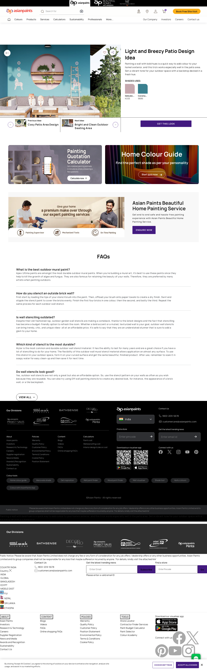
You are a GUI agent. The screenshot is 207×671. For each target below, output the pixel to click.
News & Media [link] (12, 458)
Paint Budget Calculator (132, 627)
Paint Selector (127, 631)
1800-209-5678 (170, 415)
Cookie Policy (87, 642)
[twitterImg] (192, 637)
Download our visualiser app (129, 447)
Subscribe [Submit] (146, 569)
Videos (43, 624)
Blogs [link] (60, 440)
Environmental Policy (90, 635)
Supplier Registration (11, 635)
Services (44, 19)
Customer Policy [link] (39, 447)
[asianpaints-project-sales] (102, 544)
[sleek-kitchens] (18, 544)
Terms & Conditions (90, 638)
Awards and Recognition (12, 642)
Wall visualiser (139, 480)
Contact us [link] (11, 468)
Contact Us (164, 408)
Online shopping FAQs (51, 631)
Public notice (12, 509)
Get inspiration (67, 480)
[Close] (201, 664)
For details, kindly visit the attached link (136, 559)
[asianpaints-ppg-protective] (158, 544)
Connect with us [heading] (163, 637)
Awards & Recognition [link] (16, 461)
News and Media (8, 638)
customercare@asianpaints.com (179, 421)
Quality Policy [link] (38, 443)
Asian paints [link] (11, 440)
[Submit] (151, 436)
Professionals (95, 19)
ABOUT (5, 616)
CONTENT (46, 616)
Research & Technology (12, 627)
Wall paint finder (91, 480)
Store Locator (127, 620)
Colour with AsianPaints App (22, 487)
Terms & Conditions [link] (40, 454)
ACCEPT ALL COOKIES (187, 665)
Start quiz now (152, 174)
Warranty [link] (36, 440)
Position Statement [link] (40, 461)
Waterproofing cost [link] (91, 443)
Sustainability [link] (12, 465)
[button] (155, 11)
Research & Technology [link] (16, 447)
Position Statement (90, 631)
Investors (166, 19)
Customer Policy (88, 627)
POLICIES (86, 616)
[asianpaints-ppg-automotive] (130, 544)
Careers (179, 19)
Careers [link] (10, 450)
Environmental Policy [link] (41, 450)
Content (61, 436)
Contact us (193, 19)
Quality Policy (87, 624)
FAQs (42, 627)
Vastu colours (180, 480)
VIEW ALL (25, 397)
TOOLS (125, 616)
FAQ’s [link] (60, 447)
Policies (35, 436)
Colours (18, 19)
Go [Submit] (202, 569)
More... (109, 19)
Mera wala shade (43, 480)
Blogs (43, 620)
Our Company (150, 19)
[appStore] (124, 467)
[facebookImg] (179, 637)
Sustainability (77, 19)
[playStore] (141, 467)
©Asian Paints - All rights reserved (103, 497)
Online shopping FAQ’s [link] (67, 450)
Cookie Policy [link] (38, 458)
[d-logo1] (44, 410)
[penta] (186, 544)
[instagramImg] (188, 650)
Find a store (122, 429)
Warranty (85, 620)
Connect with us (166, 447)
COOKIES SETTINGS (163, 665)
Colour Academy (128, 635)
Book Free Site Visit (186, 11)
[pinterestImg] (162, 650)
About (9, 436)
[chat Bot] (196, 658)
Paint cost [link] (87, 440)
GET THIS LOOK (166, 123)
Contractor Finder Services (134, 624)
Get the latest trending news (171, 429)
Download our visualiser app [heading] (169, 616)
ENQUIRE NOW (144, 230)
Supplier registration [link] (15, 454)
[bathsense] (46, 544)
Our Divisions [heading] (14, 532)
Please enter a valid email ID (100, 575)
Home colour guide (18, 480)
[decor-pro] (74, 544)
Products (31, 19)
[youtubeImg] (175, 650)
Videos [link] (61, 443)
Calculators (59, 19)
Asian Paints (6, 620)
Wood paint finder (115, 480)
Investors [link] (10, 443)
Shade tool (159, 480)
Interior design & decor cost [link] (95, 447)
